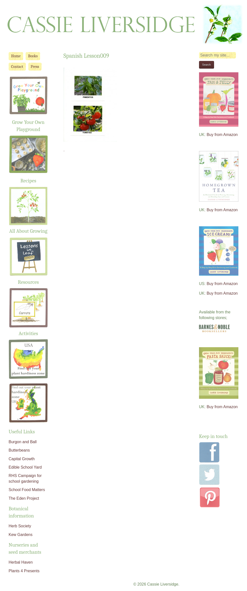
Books (33, 56)
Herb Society (20, 526)
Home (16, 56)
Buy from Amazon (222, 135)
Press (35, 66)
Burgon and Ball (23, 442)
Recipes (28, 181)
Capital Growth (22, 459)
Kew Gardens (20, 535)
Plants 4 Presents (24, 571)
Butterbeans (19, 450)
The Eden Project (24, 498)
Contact (17, 66)
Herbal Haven (21, 562)
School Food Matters (27, 490)
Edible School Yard (25, 467)
